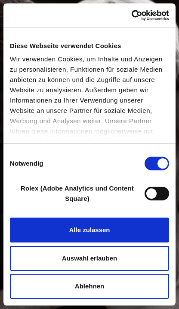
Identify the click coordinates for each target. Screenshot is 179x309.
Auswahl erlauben (89, 258)
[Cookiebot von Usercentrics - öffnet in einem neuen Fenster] (131, 15)
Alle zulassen (89, 229)
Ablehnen (89, 286)
